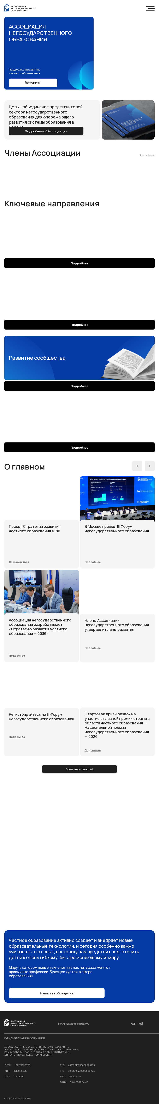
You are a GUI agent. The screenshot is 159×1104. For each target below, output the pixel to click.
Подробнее (147, 155)
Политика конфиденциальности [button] (73, 1024)
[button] (93, 562)
